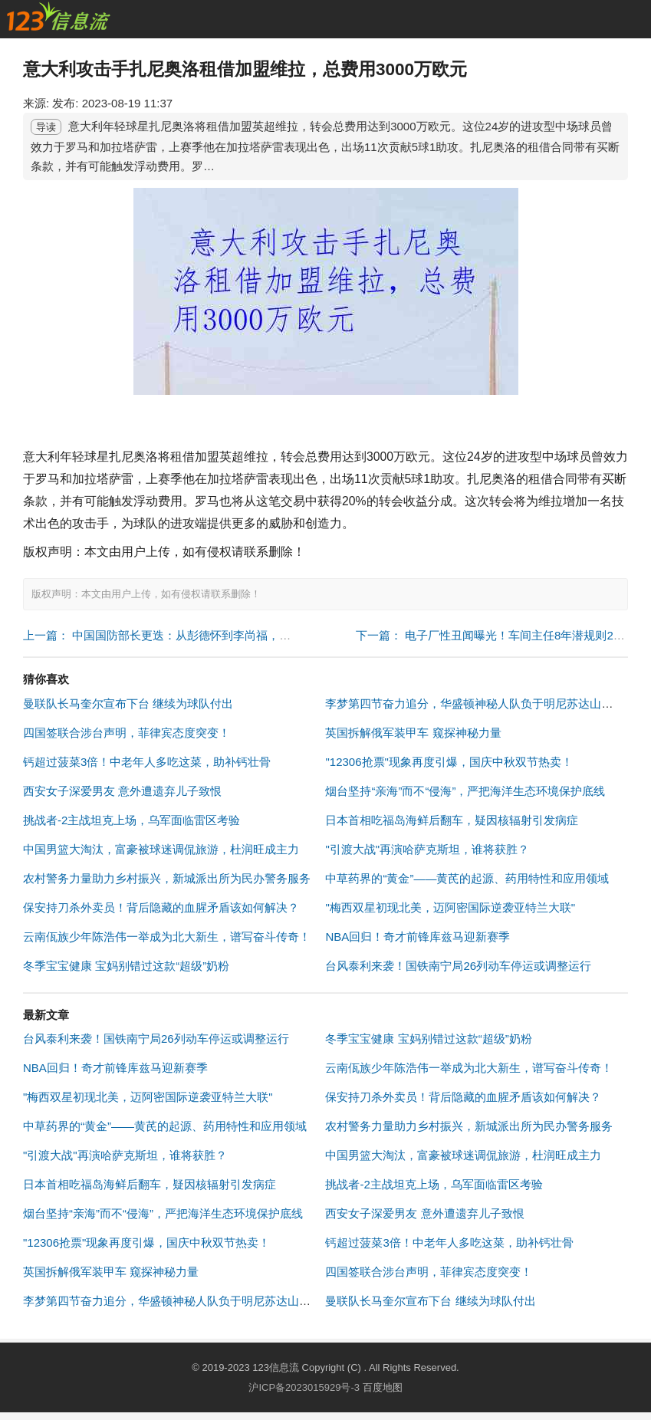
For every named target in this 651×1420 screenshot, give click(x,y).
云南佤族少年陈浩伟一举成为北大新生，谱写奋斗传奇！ (167, 936)
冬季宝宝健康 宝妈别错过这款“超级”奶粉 (126, 965)
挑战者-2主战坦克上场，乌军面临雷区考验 (131, 820)
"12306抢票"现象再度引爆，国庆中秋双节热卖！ (448, 761)
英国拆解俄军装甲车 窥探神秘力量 (413, 732)
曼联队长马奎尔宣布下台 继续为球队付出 (128, 703)
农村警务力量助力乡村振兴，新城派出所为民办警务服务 (167, 878)
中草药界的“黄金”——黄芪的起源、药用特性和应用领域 (467, 878)
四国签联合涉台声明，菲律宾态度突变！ (126, 732)
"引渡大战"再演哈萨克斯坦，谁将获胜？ (427, 849)
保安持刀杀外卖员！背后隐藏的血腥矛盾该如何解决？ (161, 907)
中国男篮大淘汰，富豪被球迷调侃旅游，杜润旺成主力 (161, 849)
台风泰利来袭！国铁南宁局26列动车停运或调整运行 (458, 965)
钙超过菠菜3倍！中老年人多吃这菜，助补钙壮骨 (147, 761)
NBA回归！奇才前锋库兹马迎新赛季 (417, 936)
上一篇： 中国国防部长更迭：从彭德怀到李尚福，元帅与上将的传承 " (201, 635)
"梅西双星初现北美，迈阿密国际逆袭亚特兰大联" (450, 907)
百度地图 (383, 1387)
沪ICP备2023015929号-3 (304, 1387)
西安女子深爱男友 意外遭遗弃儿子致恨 (122, 790)
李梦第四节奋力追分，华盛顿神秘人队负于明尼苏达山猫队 (474, 703)
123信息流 (276, 1367)
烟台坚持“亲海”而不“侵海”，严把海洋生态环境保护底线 (465, 790)
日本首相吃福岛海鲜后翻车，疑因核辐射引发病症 (451, 820)
